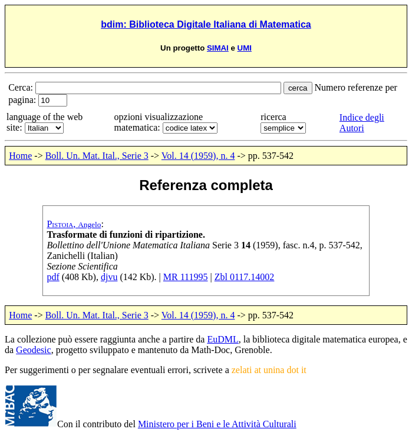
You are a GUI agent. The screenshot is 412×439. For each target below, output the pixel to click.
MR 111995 (185, 277)
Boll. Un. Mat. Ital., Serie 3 (97, 156)
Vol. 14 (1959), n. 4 (198, 156)
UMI (245, 48)
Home (20, 156)
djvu (109, 277)
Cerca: (21, 87)
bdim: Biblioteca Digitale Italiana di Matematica (206, 24)
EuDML (222, 339)
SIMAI (218, 48)
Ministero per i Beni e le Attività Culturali (217, 424)
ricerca (273, 117)
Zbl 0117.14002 (245, 277)
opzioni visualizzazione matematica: (158, 122)
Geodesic (33, 350)
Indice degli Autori (362, 122)
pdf (53, 277)
